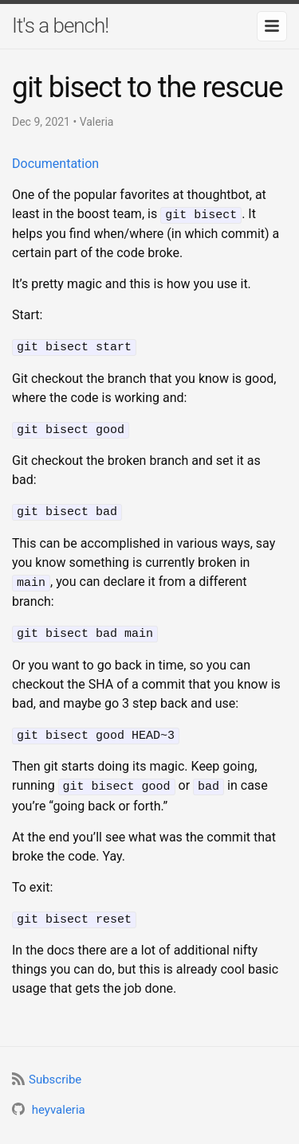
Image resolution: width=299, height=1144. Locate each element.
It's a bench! (60, 25)
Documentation (55, 163)
